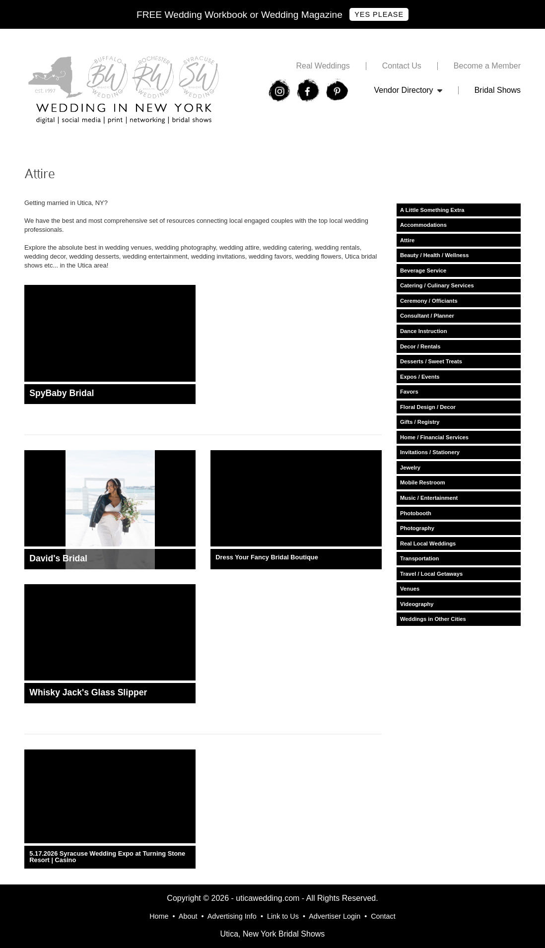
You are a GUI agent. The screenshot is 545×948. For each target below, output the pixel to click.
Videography (417, 604)
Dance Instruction (423, 331)
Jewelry (410, 468)
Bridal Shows (498, 90)
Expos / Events (420, 377)
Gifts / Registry (420, 422)
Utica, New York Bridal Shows (272, 934)
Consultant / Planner (427, 316)
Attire (407, 240)
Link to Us (283, 916)
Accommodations (423, 225)
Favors (409, 392)
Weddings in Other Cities (433, 619)
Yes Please (379, 14)
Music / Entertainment (429, 498)
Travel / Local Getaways (431, 574)
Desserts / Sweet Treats (431, 361)
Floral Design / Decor (428, 407)
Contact (383, 916)
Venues (409, 589)
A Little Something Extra (432, 210)
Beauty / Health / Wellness (434, 255)
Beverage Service (423, 270)
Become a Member (487, 66)
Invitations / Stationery (430, 452)
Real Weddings (322, 66)
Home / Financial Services (434, 437)
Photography (417, 528)
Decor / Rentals (420, 346)
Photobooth (415, 513)
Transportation (419, 558)
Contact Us (401, 66)
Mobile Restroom (422, 482)
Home (158, 916)
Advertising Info (232, 916)
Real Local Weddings (428, 543)
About (188, 916)
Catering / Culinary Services (437, 285)
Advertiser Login (334, 916)
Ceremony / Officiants (429, 301)
